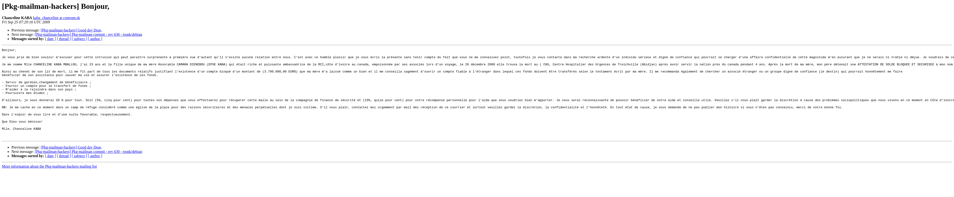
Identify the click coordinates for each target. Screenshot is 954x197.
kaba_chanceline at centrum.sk (56, 18)
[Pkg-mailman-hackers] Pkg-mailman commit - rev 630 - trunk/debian (88, 34)
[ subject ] (79, 39)
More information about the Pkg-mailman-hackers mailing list (49, 184)
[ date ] (50, 39)
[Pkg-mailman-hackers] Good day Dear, (71, 30)
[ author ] (95, 39)
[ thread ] (64, 39)
